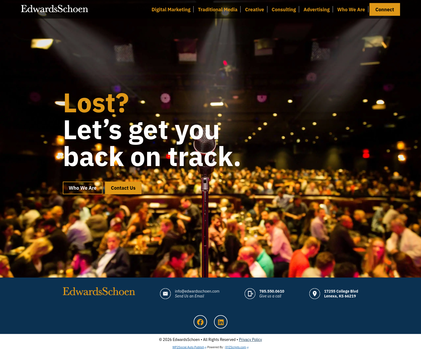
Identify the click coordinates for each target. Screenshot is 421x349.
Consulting (284, 9)
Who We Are (351, 9)
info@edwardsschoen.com (197, 293)
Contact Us (123, 188)
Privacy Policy (250, 339)
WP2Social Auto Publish (188, 347)
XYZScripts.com (235, 347)
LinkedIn (220, 322)
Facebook (200, 322)
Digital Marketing (170, 9)
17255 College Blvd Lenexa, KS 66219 (341, 293)
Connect (384, 9)
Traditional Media (217, 9)
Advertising (317, 9)
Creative (254, 9)
